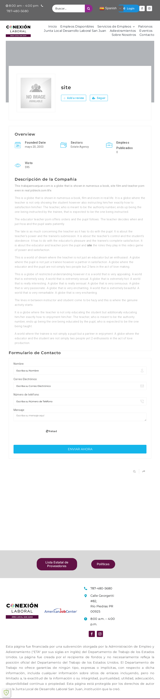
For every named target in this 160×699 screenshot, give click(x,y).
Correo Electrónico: (25, 379)
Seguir (99, 98)
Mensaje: (19, 410)
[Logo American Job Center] (60, 595)
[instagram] (149, 8)
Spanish (108, 8)
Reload (51, 416)
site (89, 245)
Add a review (73, 98)
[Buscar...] (68, 8)
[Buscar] (89, 8)
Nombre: (19, 363)
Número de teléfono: (27, 394)
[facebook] (142, 8)
